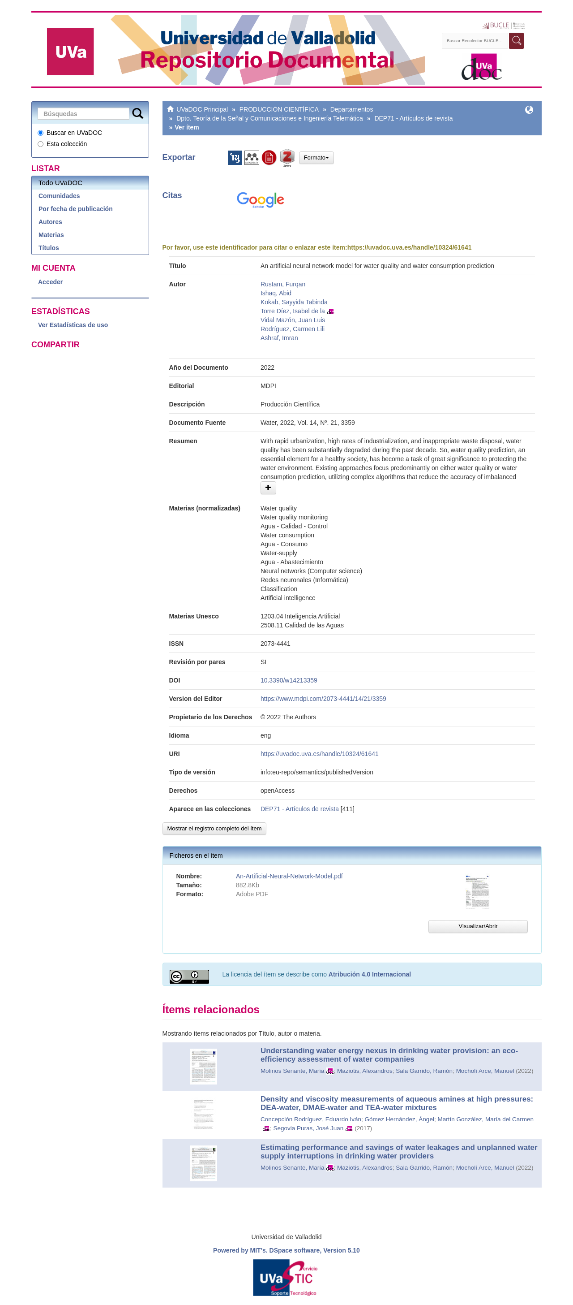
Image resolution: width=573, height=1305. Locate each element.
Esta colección (62, 143)
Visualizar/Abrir (477, 926)
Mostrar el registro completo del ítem (214, 828)
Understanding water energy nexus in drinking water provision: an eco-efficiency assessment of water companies (389, 1054)
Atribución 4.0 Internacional (370, 974)
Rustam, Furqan (283, 284)
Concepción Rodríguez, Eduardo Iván (311, 1119)
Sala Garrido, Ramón (424, 1070)
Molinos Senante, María (293, 1070)
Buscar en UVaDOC (70, 132)
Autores (50, 221)
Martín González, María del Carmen (485, 1119)
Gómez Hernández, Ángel (399, 1119)
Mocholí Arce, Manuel (485, 1070)
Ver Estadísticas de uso (73, 324)
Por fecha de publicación (75, 208)
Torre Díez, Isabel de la (293, 311)
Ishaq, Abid (276, 293)
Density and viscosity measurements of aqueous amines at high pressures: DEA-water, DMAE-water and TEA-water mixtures (397, 1103)
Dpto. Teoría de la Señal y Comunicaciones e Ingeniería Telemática (269, 118)
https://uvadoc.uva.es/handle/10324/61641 (409, 247)
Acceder (50, 281)
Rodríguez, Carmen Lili (293, 329)
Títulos (48, 247)
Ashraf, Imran (279, 337)
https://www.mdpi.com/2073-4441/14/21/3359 (323, 698)
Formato (316, 157)
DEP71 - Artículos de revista (413, 118)
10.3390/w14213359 (289, 680)
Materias (51, 234)
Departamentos (351, 109)
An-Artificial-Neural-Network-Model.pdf (289, 876)
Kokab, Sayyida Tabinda (294, 302)
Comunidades (59, 195)
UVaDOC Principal (202, 109)
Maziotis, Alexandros (365, 1070)
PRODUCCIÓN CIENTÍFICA (279, 109)
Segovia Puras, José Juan (308, 1128)
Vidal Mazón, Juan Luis (293, 320)
